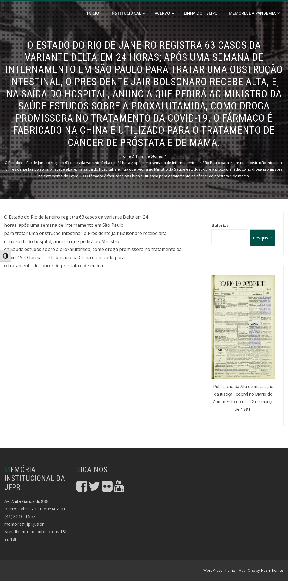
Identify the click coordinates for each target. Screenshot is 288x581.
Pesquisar (262, 238)
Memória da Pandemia (254, 13)
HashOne (247, 570)
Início (93, 13)
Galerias (220, 225)
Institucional (128, 13)
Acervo (164, 13)
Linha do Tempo (201, 13)
